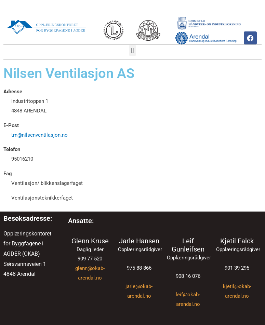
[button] (132, 50)
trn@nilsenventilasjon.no (39, 135)
